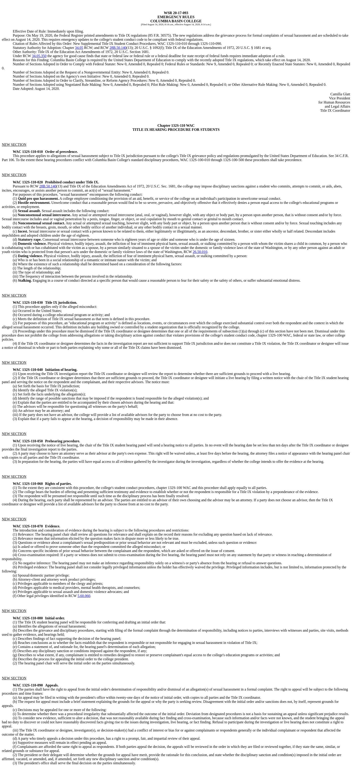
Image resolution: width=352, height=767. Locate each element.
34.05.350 (39, 56)
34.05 (79, 48)
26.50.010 (200, 252)
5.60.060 (84, 596)
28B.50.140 (118, 48)
